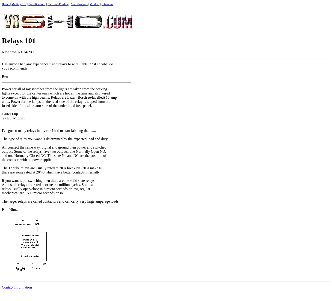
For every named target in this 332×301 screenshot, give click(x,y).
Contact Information (17, 287)
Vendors (95, 4)
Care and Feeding (58, 4)
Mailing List (19, 4)
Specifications (36, 4)
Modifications (79, 4)
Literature (107, 4)
